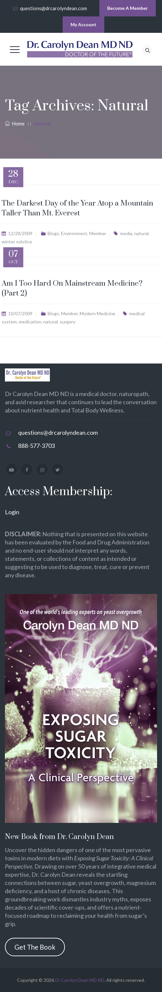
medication (30, 321)
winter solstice (17, 241)
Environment (74, 233)
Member (97, 233)
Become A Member (127, 8)
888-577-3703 (36, 445)
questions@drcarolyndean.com (53, 8)
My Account (83, 24)
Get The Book (34, 947)
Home (15, 123)
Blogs (53, 233)
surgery (67, 321)
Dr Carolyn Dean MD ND (79, 980)
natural (141, 233)
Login (12, 512)
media (126, 233)
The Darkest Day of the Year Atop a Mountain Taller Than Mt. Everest (77, 208)
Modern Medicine (97, 313)
